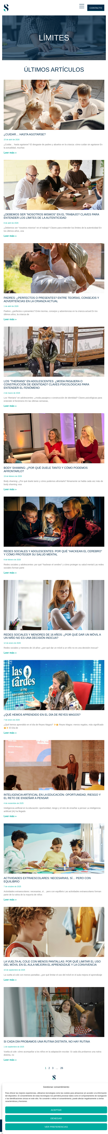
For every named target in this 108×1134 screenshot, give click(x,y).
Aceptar (56, 1110)
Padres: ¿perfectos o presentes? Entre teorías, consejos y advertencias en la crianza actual (51, 299)
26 (61, 1068)
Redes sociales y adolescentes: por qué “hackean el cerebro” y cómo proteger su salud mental (53, 553)
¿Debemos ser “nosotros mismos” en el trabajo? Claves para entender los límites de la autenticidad (51, 216)
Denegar (56, 1118)
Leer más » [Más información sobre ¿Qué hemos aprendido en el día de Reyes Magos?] (10, 733)
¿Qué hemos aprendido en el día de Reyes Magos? (42, 714)
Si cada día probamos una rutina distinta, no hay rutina (47, 1041)
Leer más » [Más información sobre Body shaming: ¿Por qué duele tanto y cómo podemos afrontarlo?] (10, 489)
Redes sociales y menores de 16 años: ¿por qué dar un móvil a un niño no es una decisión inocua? (52, 636)
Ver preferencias (56, 1126)
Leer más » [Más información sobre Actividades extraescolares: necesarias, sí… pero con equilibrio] (10, 899)
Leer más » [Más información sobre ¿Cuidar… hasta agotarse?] (10, 152)
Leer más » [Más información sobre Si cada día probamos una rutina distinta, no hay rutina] (10, 1060)
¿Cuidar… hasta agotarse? (25, 134)
